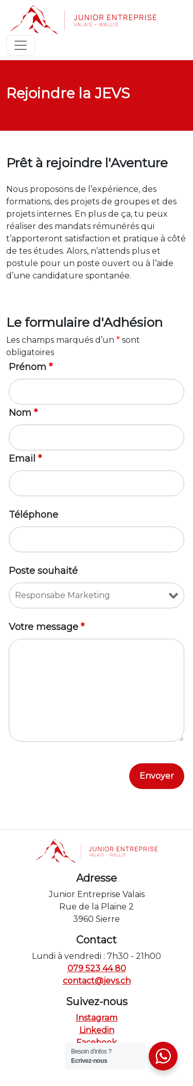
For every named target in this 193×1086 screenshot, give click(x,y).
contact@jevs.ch (97, 981)
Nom (23, 413)
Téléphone (33, 515)
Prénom (30, 367)
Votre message (46, 627)
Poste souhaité (43, 571)
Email (25, 458)
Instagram (96, 1018)
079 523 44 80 (96, 968)
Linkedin (96, 1030)
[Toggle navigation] (20, 45)
